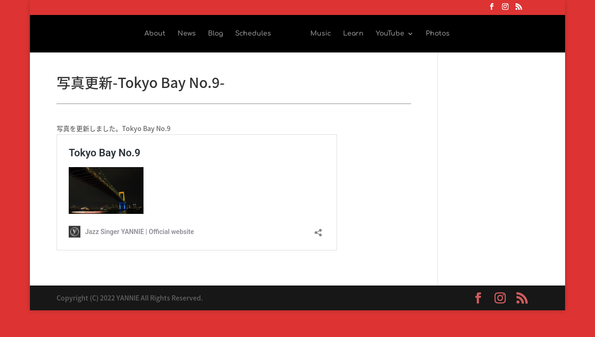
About (154, 33)
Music (320, 33)
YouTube (390, 33)
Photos (438, 33)
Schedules (253, 33)
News (187, 33)
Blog (215, 33)
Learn (353, 33)
